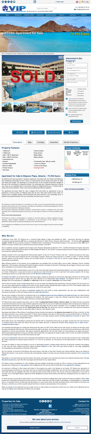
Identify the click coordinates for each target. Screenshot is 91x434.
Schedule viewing (80, 89)
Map (29, 142)
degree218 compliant (74, 365)
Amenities (54, 142)
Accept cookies (35, 428)
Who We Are (18, 15)
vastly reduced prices (42, 292)
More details (79, 93)
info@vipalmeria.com (82, 9)
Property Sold (40, 15)
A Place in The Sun (53, 258)
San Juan (52, 346)
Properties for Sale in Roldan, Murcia (13, 405)
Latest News (73, 15)
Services (61, 15)
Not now (77, 427)
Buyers (6, 277)
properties (32, 290)
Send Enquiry (76, 121)
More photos (79, 96)
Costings (40, 142)
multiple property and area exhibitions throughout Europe (58, 295)
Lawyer (85, 278)
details (11, 389)
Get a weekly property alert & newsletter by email (74, 115)
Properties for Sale (29, 15)
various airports (75, 272)
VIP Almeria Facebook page (42, 274)
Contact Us (83, 15)
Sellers (14, 277)
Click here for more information (62, 422)
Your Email (70, 68)
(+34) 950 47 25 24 (83, 7)
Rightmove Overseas (72, 316)
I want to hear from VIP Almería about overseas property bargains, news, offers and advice (76, 110)
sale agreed (24, 365)
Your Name (70, 63)
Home (7, 15)
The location (79, 91)
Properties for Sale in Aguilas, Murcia (13, 410)
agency (24, 285)
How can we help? (72, 79)
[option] (33, 107)
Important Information (51, 15)
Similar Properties (71, 142)
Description (17, 142)
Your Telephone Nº (72, 74)
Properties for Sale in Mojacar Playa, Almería (15, 404)
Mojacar (44, 346)
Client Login (59, 1)
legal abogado (60, 278)
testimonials (13, 338)
